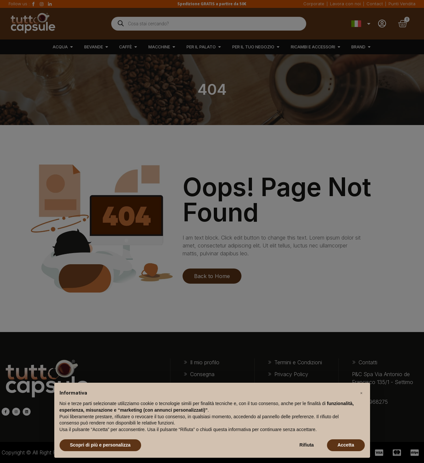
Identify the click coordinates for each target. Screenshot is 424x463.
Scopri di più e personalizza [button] (100, 445)
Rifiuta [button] (306, 445)
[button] (361, 393)
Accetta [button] (345, 445)
